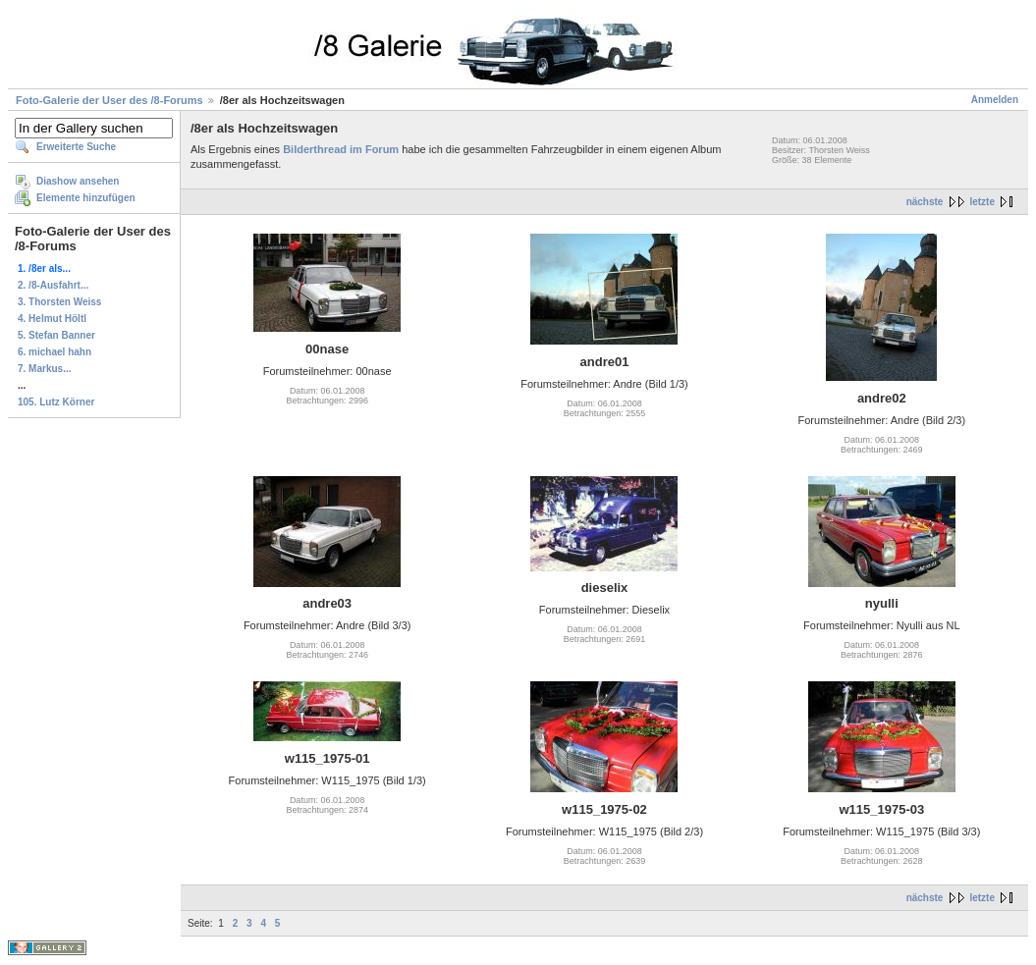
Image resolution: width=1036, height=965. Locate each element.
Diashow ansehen (77, 181)
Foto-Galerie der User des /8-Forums (109, 100)
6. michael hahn (54, 352)
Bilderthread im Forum (341, 149)
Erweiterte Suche (76, 146)
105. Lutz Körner (56, 402)
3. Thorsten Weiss (59, 301)
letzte (982, 201)
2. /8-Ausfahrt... (53, 285)
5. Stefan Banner (56, 335)
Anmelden (994, 99)
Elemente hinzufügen (86, 197)
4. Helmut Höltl (52, 318)
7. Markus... (44, 368)
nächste (925, 201)
